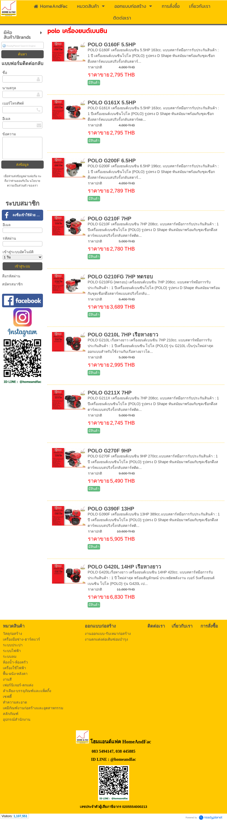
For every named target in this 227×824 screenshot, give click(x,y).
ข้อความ (9, 134)
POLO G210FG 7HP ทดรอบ (120, 276)
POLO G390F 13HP (111, 509)
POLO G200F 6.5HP (112, 160)
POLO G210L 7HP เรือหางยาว (123, 334)
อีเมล (6, 119)
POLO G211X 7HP (110, 392)
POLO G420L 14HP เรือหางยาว (124, 567)
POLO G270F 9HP (109, 450)
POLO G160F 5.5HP (112, 44)
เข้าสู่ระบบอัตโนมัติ (18, 252)
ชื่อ (4, 73)
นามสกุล (9, 88)
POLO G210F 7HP (109, 218)
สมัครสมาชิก (12, 284)
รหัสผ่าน (9, 238)
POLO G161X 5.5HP (112, 102)
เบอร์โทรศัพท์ (13, 103)
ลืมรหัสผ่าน (11, 276)
